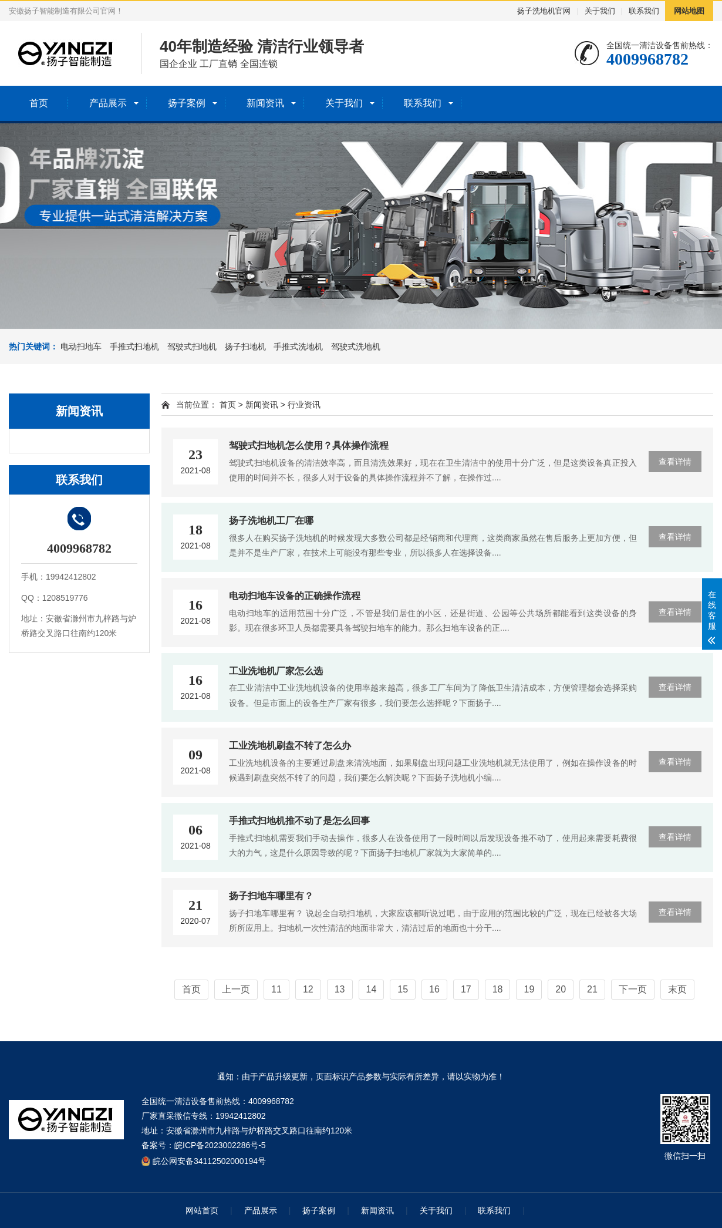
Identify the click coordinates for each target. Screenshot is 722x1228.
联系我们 (644, 10)
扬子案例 (186, 103)
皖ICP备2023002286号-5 (220, 1145)
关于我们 (600, 10)
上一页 (236, 989)
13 (340, 989)
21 (592, 989)
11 (276, 989)
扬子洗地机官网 (544, 10)
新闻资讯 (265, 103)
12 (308, 989)
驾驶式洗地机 (355, 346)
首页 (38, 103)
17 (466, 989)
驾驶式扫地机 (192, 346)
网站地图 (689, 10)
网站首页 (201, 1210)
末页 (677, 989)
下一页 (633, 989)
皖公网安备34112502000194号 (209, 1160)
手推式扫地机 (134, 346)
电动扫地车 (81, 346)
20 (560, 989)
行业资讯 (304, 404)
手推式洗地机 (298, 346)
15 (402, 989)
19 (529, 989)
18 (497, 989)
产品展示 (108, 103)
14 (371, 989)
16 (434, 989)
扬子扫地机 (245, 346)
